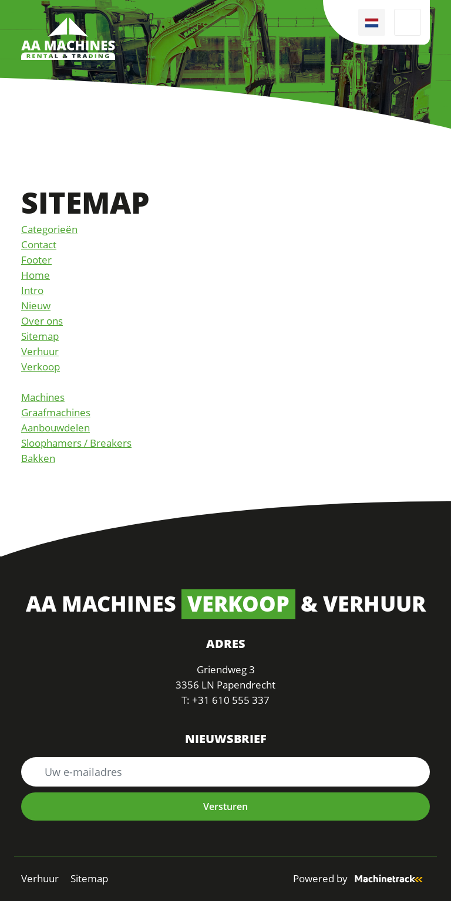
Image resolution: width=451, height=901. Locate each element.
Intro (32, 290)
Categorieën (49, 229)
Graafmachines (55, 412)
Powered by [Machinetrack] (361, 878)
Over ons (42, 321)
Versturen (225, 806)
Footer (36, 259)
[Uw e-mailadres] (225, 772)
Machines (43, 397)
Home (35, 275)
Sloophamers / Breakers (76, 443)
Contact (38, 244)
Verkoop (40, 366)
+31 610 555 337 (231, 700)
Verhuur (40, 351)
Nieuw (36, 305)
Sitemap (40, 336)
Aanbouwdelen (55, 427)
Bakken (38, 458)
